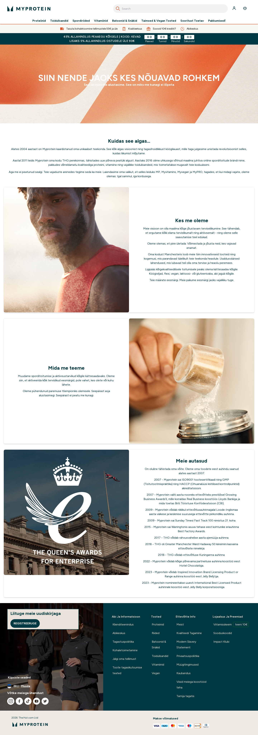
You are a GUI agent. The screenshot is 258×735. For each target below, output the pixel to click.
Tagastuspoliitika (123, 641)
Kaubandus (183, 673)
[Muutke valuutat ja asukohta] (51, 686)
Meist (180, 624)
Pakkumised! (217, 20)
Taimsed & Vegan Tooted (158, 20)
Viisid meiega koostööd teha (191, 684)
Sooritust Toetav (192, 20)
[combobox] (170, 8)
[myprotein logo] (28, 8)
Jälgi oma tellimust (124, 659)
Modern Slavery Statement (186, 644)
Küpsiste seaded (19, 677)
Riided (155, 633)
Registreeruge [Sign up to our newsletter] (25, 623)
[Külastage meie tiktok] (28, 701)
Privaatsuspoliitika (187, 656)
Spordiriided (81, 20)
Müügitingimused (187, 664)
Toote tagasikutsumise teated (127, 670)
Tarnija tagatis (185, 696)
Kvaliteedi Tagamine (189, 633)
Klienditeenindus (123, 624)
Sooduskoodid (222, 633)
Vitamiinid (101, 20)
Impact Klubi (221, 641)
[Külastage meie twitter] (45, 701)
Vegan (156, 673)
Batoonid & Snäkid (124, 20)
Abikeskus (119, 633)
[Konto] (234, 8)
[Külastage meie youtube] (36, 701)
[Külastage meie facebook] (19, 701)
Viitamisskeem (231, 624)
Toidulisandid (59, 20)
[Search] (117, 8)
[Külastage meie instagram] (10, 701)
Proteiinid (39, 20)
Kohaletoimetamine (125, 650)
